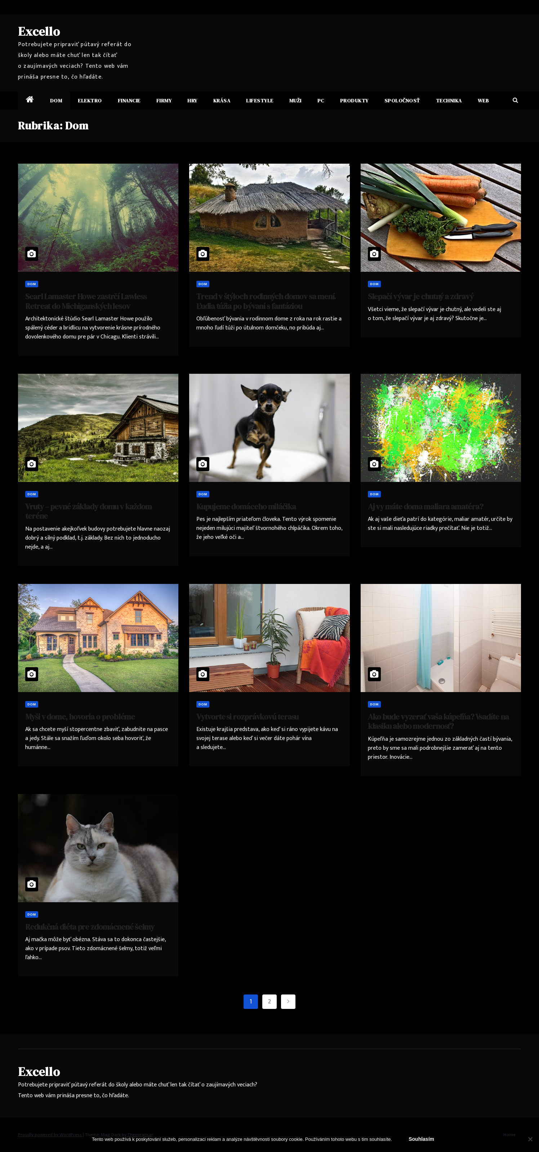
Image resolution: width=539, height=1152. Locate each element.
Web (483, 100)
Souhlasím (421, 1139)
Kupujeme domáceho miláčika (245, 506)
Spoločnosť (402, 100)
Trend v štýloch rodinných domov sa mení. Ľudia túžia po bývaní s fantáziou (266, 301)
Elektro (90, 100)
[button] (515, 100)
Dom (56, 100)
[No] (530, 1139)
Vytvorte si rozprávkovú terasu (247, 716)
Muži (295, 100)
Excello (39, 31)
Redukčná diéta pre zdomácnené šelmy (89, 926)
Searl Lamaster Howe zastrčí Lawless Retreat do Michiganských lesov (86, 301)
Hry (192, 100)
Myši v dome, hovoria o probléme (80, 716)
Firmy (164, 100)
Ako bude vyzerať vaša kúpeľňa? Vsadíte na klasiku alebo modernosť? (438, 721)
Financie (129, 100)
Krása (222, 100)
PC (320, 100)
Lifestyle (259, 100)
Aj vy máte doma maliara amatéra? (425, 506)
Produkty (354, 100)
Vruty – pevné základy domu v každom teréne (88, 511)
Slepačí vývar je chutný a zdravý (420, 296)
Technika (449, 100)
